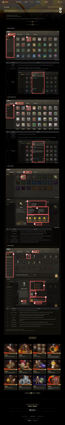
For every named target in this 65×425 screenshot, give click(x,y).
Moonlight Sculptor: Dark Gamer (5, 2)
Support (47, 1)
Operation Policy (41, 417)
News (26, 1)
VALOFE (29, 422)
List (32, 338)
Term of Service (25, 417)
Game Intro (18, 1)
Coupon (39, 1)
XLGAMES (35, 422)
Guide (32, 1)
